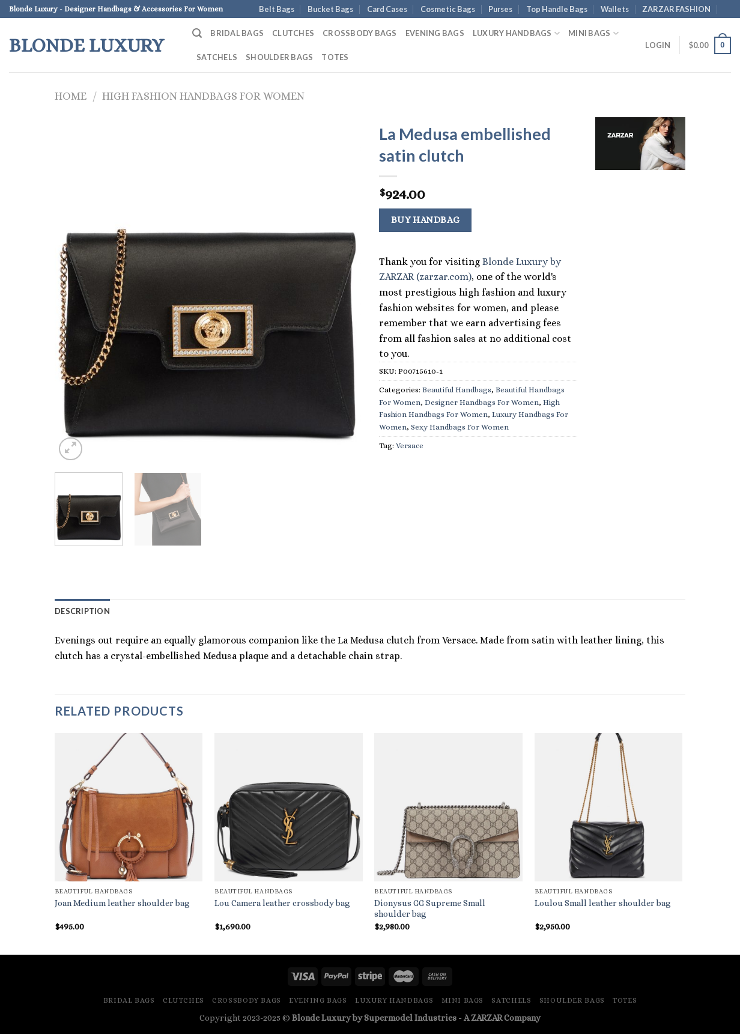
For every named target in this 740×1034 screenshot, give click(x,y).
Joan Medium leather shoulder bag (122, 903)
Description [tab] (82, 611)
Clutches (293, 33)
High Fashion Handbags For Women (203, 96)
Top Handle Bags (556, 9)
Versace (409, 445)
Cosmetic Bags (447, 9)
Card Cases (387, 9)
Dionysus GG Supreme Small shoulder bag (429, 908)
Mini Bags (593, 33)
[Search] (197, 33)
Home (70, 96)
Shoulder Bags (279, 57)
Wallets (615, 9)
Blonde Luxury (86, 45)
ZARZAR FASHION (676, 9)
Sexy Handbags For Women (460, 426)
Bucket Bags (330, 9)
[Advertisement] (640, 363)
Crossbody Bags (360, 33)
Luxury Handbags (516, 33)
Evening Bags (434, 33)
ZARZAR (486, 1018)
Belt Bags (276, 9)
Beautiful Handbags (456, 389)
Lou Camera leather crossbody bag (282, 903)
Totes (334, 57)
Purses (500, 9)
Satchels (216, 57)
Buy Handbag (425, 219)
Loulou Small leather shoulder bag (603, 903)
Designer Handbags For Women (482, 402)
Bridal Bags (237, 33)
